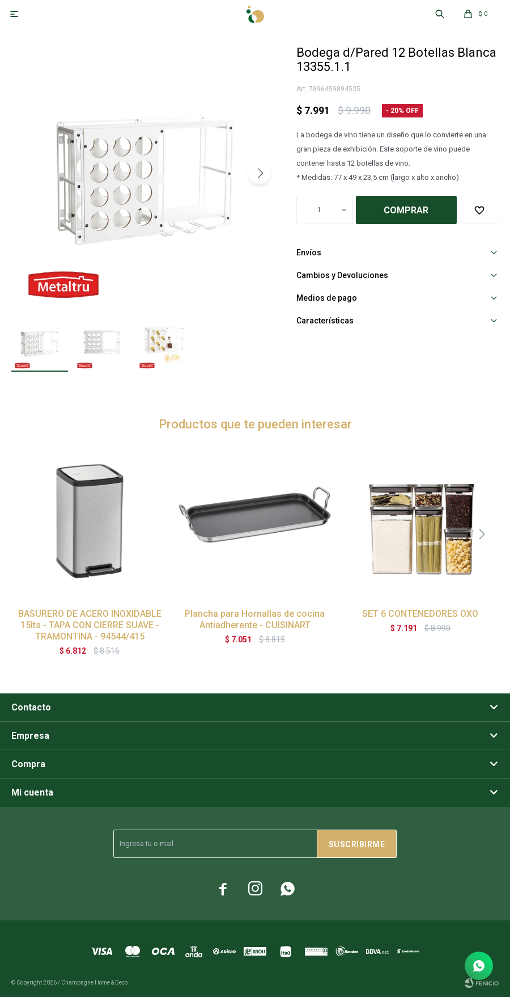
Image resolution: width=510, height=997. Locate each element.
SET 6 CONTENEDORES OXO (420, 613)
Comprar (406, 210)
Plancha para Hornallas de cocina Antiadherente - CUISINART (255, 619)
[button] (259, 173)
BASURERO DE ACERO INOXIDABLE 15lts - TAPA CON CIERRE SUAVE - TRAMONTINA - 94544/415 (90, 625)
